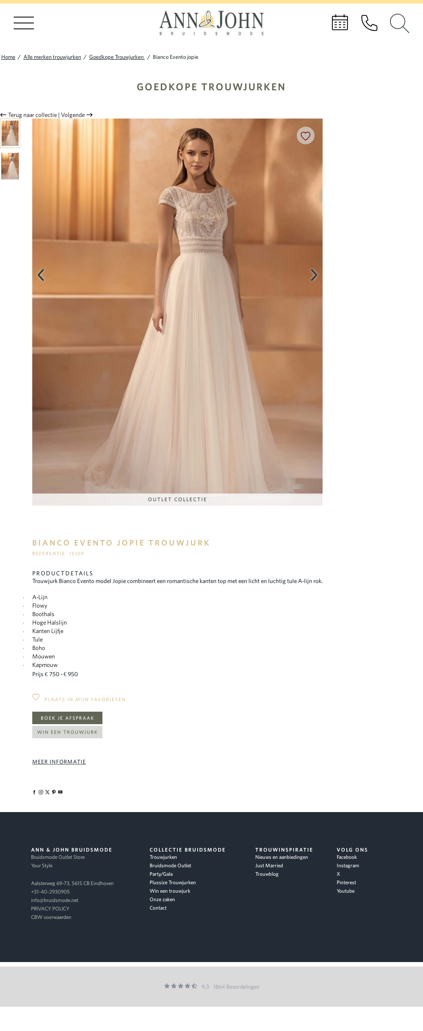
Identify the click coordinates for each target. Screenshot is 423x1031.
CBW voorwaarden (51, 917)
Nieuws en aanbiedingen (281, 857)
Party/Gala (161, 874)
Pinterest (346, 882)
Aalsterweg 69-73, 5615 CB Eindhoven (72, 883)
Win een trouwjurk (67, 732)
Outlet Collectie (177, 499)
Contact (158, 908)
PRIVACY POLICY (50, 909)
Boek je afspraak (67, 718)
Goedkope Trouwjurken (211, 86)
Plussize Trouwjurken (173, 882)
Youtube (345, 891)
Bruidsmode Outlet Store (58, 857)
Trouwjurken (163, 857)
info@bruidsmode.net (54, 900)
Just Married (269, 865)
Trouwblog (267, 874)
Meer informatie (59, 761)
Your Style (41, 865)
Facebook (347, 857)
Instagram (348, 865)
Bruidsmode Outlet (170, 865)
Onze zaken (162, 899)
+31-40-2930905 (50, 892)
